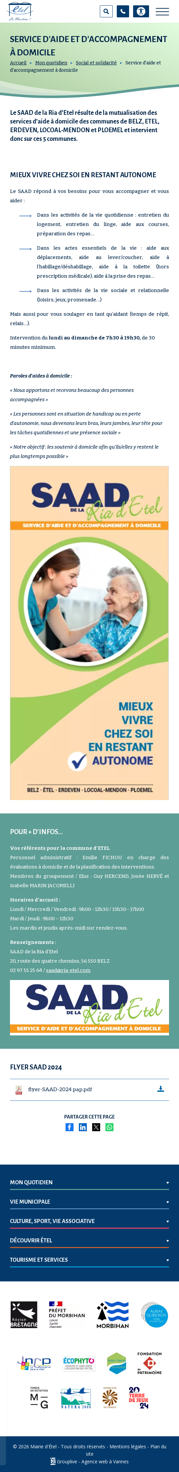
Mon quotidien (51, 63)
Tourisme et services (39, 1260)
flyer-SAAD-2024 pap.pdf (60, 1089)
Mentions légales (127, 1446)
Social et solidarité (96, 63)
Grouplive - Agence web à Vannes (93, 1461)
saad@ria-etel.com (68, 970)
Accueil (18, 63)
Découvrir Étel (31, 1241)
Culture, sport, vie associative (52, 1221)
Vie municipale (30, 1202)
